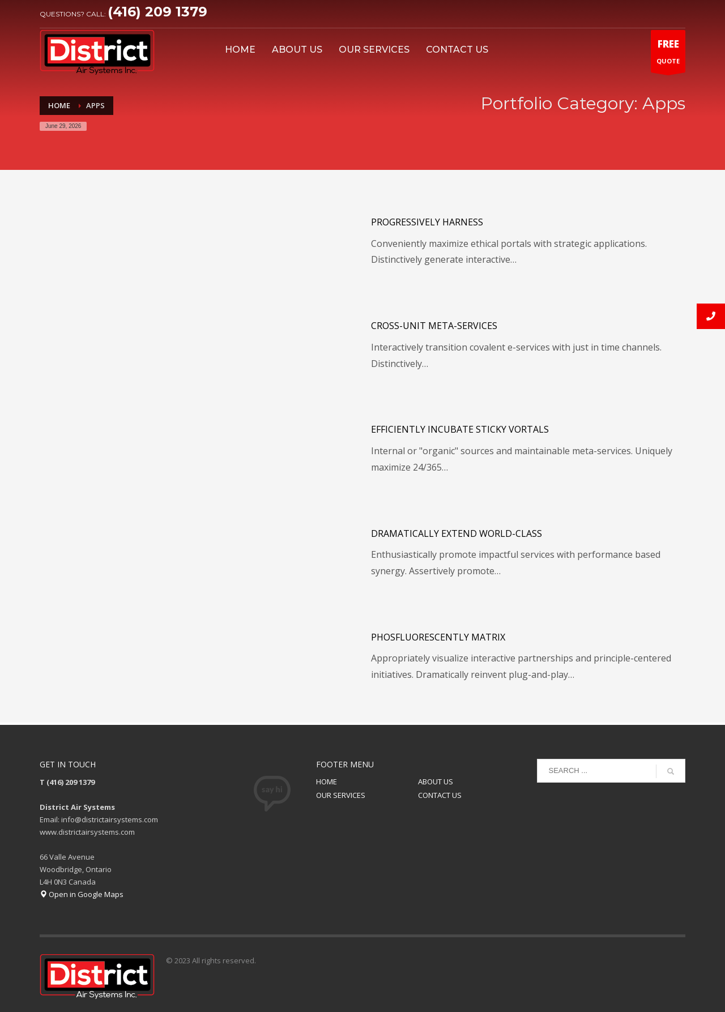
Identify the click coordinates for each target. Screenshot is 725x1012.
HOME (326, 781)
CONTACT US (440, 795)
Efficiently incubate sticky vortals (460, 429)
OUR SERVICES (340, 795)
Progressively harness (427, 222)
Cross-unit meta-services (434, 325)
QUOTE (668, 54)
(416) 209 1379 (157, 11)
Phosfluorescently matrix (438, 637)
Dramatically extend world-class (456, 533)
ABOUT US (435, 781)
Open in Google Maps (81, 894)
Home (59, 105)
